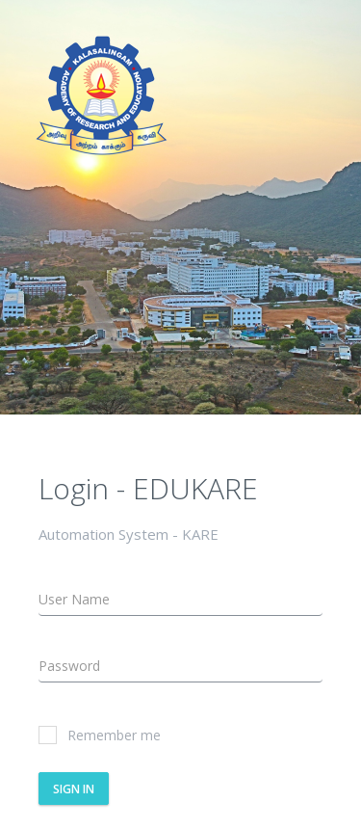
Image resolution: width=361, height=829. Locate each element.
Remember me (100, 735)
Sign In (73, 789)
